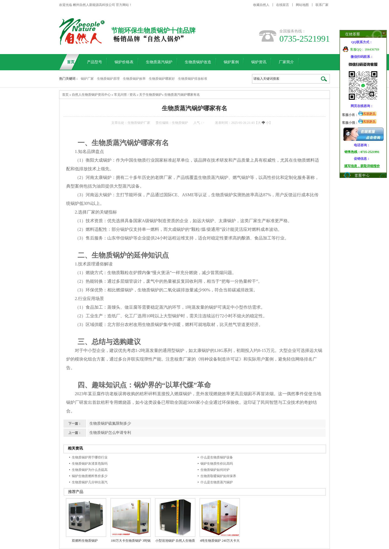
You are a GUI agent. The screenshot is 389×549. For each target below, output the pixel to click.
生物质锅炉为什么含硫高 (90, 470)
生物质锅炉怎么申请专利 (110, 433)
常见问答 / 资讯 (125, 95)
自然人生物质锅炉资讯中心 (91, 95)
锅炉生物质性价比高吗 (216, 463)
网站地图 (302, 5)
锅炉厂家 (87, 79)
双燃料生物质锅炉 (85, 541)
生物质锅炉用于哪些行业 (90, 457)
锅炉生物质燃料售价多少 (90, 476)
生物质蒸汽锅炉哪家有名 (182, 95)
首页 (65, 95)
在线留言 (282, 5)
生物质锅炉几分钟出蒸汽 (90, 482)
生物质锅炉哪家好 (162, 79)
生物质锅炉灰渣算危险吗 (90, 463)
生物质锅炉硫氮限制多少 (110, 423)
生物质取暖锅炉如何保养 (218, 476)
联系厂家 (322, 5)
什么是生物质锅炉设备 (216, 457)
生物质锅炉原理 (108, 79)
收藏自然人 (261, 5)
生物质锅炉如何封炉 (215, 470)
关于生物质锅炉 (150, 95)
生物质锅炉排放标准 (192, 79)
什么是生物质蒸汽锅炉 (216, 482)
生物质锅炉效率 (134, 79)
